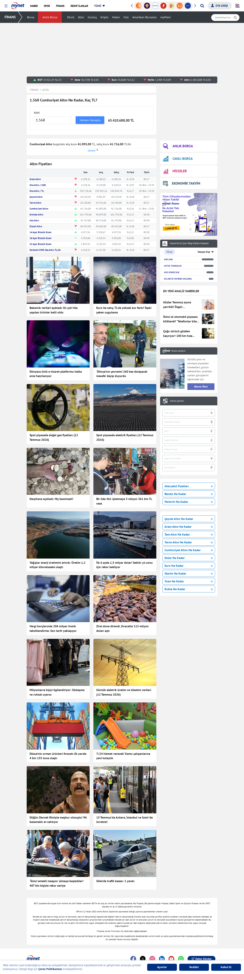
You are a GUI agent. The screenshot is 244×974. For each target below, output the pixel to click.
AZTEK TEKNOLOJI (172, 265)
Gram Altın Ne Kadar (189, 526)
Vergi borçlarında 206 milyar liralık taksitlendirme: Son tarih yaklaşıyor (53, 628)
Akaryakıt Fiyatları (189, 486)
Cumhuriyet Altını (39, 208)
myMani (165, 17)
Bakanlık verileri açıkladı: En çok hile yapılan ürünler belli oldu (54, 310)
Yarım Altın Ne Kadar (189, 542)
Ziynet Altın (36, 226)
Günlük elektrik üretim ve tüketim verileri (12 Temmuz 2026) (123, 692)
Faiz (126, 17)
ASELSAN (168, 259)
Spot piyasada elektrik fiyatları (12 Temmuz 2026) (124, 437)
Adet (37, 112)
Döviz (70, 17)
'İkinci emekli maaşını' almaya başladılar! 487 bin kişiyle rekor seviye (56, 883)
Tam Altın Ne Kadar (189, 534)
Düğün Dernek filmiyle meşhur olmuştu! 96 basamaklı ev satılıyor (58, 819)
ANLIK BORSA (178, 146)
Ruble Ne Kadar (189, 589)
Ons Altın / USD (38, 185)
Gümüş (92, 17)
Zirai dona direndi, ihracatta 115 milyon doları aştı (122, 628)
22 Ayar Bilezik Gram (40, 244)
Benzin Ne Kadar (189, 494)
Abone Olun (201, 386)
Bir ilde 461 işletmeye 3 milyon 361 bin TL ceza (124, 501)
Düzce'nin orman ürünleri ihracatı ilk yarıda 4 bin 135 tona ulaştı (58, 756)
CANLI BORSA (178, 159)
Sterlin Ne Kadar (189, 573)
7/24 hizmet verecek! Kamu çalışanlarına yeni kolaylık (123, 756)
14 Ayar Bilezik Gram (40, 232)
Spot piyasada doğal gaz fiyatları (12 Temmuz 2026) (54, 437)
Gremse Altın (36, 214)
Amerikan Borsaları (144, 17)
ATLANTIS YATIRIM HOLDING (178, 278)
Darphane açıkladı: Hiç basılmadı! (51, 499)
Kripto (104, 17)
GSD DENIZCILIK (171, 272)
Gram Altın (35, 179)
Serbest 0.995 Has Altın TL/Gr (45, 250)
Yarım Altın (35, 202)
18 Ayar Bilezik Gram (40, 238)
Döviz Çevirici (177, 401)
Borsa (30, 17)
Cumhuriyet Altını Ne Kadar (189, 550)
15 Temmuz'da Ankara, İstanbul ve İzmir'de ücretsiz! (124, 819)
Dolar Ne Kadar (189, 558)
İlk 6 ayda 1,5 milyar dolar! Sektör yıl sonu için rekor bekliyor (124, 565)
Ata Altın (34, 220)
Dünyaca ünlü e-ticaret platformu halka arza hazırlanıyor (56, 374)
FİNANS (10, 17)
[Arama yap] (202, 5)
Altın (81, 17)
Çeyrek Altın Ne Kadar (189, 519)
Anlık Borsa (50, 17)
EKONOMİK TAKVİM (181, 183)
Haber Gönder (201, 958)
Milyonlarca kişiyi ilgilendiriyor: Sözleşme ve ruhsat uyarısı (57, 692)
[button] (6, 6)
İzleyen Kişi (204, 251)
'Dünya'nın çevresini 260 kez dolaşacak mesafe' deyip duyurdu (121, 374)
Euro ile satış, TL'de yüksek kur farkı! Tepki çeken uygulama (123, 310)
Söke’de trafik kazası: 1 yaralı (115, 881)
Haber (116, 17)
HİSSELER (175, 171)
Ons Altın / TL (37, 191)
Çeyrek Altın (36, 196)
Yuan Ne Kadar (189, 581)
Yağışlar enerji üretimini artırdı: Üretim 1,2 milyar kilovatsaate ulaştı (57, 565)
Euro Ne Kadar (189, 566)
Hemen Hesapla (90, 120)
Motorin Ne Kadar (189, 502)
